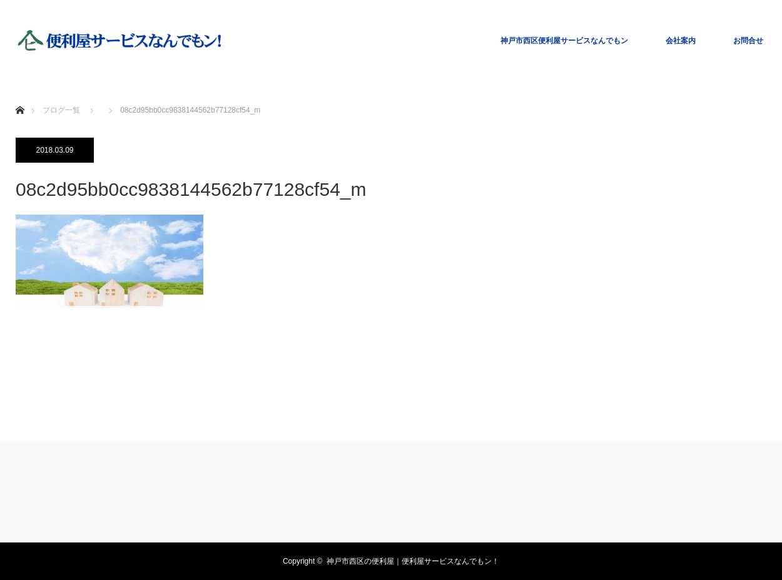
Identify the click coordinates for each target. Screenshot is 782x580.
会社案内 (681, 40)
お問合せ (748, 40)
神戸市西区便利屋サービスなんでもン (564, 40)
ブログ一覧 (61, 110)
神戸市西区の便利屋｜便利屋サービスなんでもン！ (413, 561)
